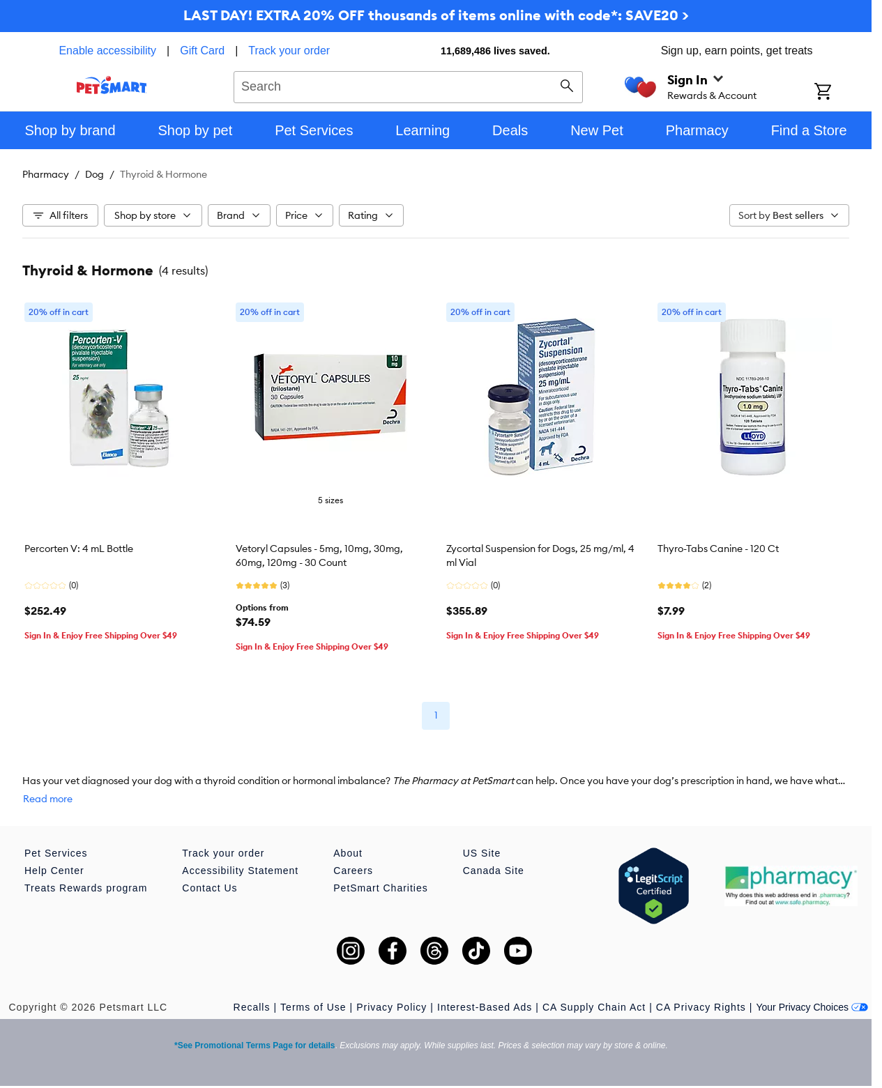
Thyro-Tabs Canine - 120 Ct (718, 548)
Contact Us (209, 888)
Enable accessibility (107, 50)
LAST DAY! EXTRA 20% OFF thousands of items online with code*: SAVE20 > (436, 15)
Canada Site (493, 870)
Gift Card (202, 50)
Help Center (54, 870)
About (348, 853)
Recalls (252, 1007)
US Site (482, 853)
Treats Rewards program (85, 888)
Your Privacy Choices (812, 1007)
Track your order (289, 50)
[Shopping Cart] (841, 92)
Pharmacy (45, 174)
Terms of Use (313, 1007)
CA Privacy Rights (701, 1007)
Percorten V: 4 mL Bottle (78, 548)
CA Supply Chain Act (594, 1007)
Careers (353, 870)
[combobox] (408, 85)
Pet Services (56, 853)
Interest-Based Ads (484, 1007)
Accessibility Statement (240, 870)
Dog (94, 174)
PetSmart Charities (380, 888)
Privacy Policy (391, 1007)
